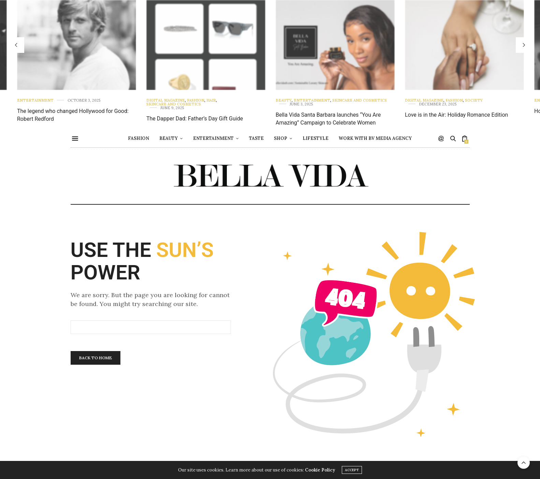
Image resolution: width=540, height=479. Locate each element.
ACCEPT (352, 470)
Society (474, 100)
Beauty (284, 100)
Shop (280, 138)
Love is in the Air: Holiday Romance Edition (456, 115)
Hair (211, 100)
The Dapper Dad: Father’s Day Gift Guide (194, 118)
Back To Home (95, 357)
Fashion (195, 100)
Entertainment (35, 100)
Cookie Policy (320, 470)
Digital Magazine (165, 100)
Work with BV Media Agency (375, 138)
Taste (256, 138)
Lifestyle (316, 138)
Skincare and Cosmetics (173, 104)
